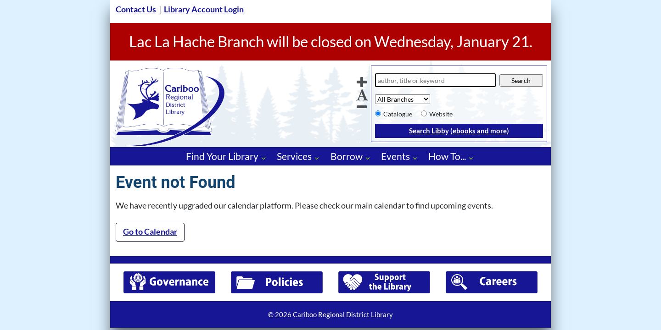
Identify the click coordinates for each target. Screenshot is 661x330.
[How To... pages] (473, 158)
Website (441, 114)
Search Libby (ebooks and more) (459, 130)
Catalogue (397, 114)
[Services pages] (319, 158)
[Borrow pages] (370, 158)
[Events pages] (417, 158)
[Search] (435, 80)
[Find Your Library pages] (266, 158)
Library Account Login (204, 9)
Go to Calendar (150, 231)
